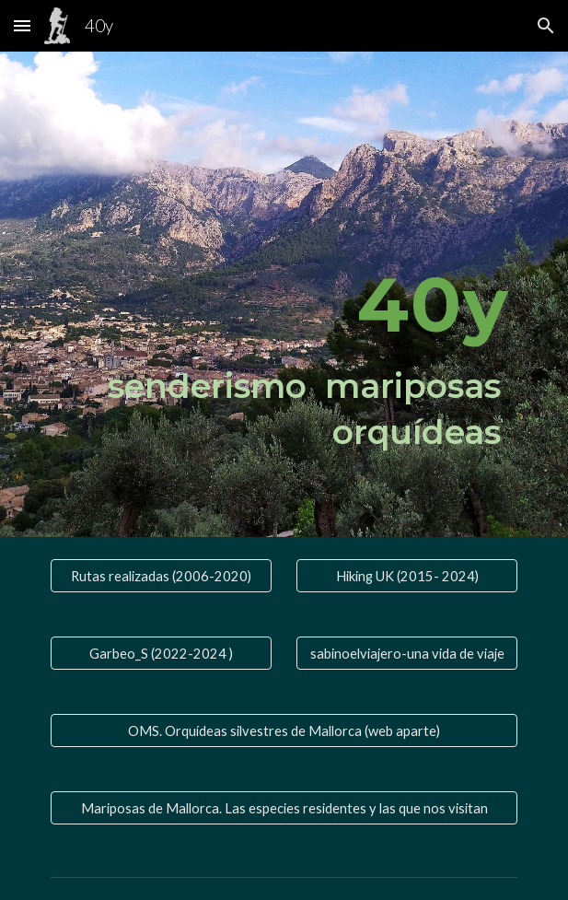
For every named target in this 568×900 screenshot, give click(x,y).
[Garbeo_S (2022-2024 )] (161, 653)
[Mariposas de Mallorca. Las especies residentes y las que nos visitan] (284, 808)
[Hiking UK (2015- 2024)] (406, 576)
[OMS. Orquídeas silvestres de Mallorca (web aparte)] (284, 730)
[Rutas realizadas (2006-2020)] (161, 576)
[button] (22, 25)
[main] (284, 294)
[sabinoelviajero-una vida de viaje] (406, 653)
